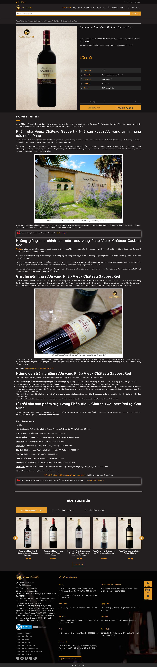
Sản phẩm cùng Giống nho (31, 510)
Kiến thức (135, 8)
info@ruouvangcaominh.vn (28, 588)
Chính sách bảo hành (23, 642)
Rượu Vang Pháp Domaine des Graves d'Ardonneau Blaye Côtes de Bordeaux (78, 553)
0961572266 (21, 2)
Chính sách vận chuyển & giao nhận (29, 651)
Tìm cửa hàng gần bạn (70, 659)
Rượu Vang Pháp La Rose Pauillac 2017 (39, 368)
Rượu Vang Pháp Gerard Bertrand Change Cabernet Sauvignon (28, 553)
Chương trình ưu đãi (120, 8)
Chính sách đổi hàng (23, 639)
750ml (104, 70)
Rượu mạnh (96, 8)
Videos (137, 2)
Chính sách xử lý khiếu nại (25, 645)
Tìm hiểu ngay (61, 233)
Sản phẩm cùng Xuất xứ (94, 510)
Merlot (120, 75)
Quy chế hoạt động (23, 633)
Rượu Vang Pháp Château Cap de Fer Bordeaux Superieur (104, 552)
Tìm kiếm (135, 13)
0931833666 (26, 585)
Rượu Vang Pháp (108, 88)
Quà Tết (106, 8)
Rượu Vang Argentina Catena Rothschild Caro (129, 552)
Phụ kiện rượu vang (81, 8)
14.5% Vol (105, 84)
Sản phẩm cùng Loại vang (63, 510)
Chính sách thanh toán (24, 654)
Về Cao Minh (129, 2)
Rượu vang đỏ (107, 79)
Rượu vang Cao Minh (96, 480)
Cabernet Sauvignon (109, 75)
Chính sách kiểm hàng (24, 636)
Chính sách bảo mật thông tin (27, 648)
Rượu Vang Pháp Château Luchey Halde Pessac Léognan (53, 553)
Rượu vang (67, 8)
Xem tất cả (78, 564)
